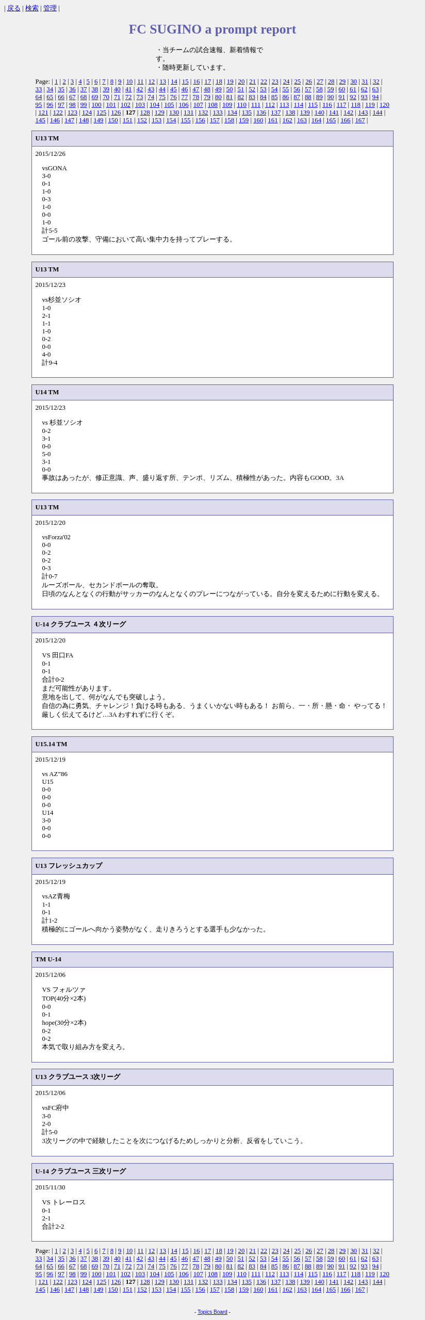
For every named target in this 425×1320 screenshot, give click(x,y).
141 (334, 112)
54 (274, 89)
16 (196, 81)
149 (98, 120)
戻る (14, 8)
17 (207, 81)
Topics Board (212, 1312)
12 (151, 81)
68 (83, 97)
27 (320, 81)
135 (247, 112)
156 (200, 120)
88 (308, 97)
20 (241, 81)
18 (219, 81)
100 (96, 104)
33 (39, 89)
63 (375, 89)
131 (188, 112)
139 (304, 112)
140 (319, 112)
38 (94, 89)
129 (160, 112)
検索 (32, 8)
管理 (50, 8)
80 (218, 97)
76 (173, 97)
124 (87, 112)
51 (240, 89)
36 (72, 89)
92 (353, 97)
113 (284, 104)
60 (341, 89)
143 (363, 112)
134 (232, 112)
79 (207, 97)
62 (364, 89)
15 (185, 81)
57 (308, 89)
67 (72, 97)
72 (128, 97)
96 (49, 104)
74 (151, 97)
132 (203, 112)
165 (331, 120)
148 (84, 120)
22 (263, 81)
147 (69, 120)
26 (308, 81)
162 (287, 120)
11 (140, 81)
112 (270, 104)
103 (140, 104)
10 (129, 81)
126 (116, 112)
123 (72, 112)
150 (113, 120)
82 (240, 97)
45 (173, 89)
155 (185, 120)
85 (274, 97)
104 (154, 104)
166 (345, 120)
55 (285, 89)
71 (117, 97)
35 (61, 89)
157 (215, 120)
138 (290, 112)
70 (106, 97)
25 (297, 81)
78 (195, 97)
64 (39, 97)
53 (263, 89)
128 (145, 112)
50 (229, 89)
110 (242, 104)
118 (356, 104)
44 (162, 89)
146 (55, 120)
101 (111, 104)
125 (101, 112)
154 (171, 120)
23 (275, 81)
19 (230, 81)
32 (376, 81)
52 (252, 89)
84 (263, 97)
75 (162, 97)
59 (331, 89)
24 (286, 81)
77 (185, 97)
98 (72, 104)
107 (198, 104)
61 (353, 89)
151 (128, 120)
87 (296, 97)
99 (83, 104)
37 (83, 89)
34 (49, 89)
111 (255, 104)
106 (183, 104)
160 (258, 120)
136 (261, 112)
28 (331, 81)
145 (40, 120)
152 (142, 120)
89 (319, 97)
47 (195, 89)
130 (174, 112)
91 (341, 97)
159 (244, 120)
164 (316, 120)
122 (58, 112)
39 (106, 89)
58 (319, 89)
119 (370, 104)
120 (384, 104)
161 (272, 120)
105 (169, 104)
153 (156, 120)
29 (342, 81)
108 (213, 104)
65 (49, 97)
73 (139, 97)
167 (360, 120)
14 (174, 81)
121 (43, 112)
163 (302, 120)
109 (227, 104)
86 (285, 97)
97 (61, 104)
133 (217, 112)
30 (353, 81)
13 (162, 81)
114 (298, 104)
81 (229, 97)
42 (139, 89)
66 (61, 97)
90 (331, 97)
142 (348, 112)
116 (327, 104)
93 (364, 97)
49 (218, 89)
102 (125, 104)
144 (377, 112)
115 (313, 104)
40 (117, 89)
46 (185, 89)
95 (39, 104)
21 (252, 81)
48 (207, 89)
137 (276, 112)
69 (94, 97)
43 (151, 89)
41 (128, 89)
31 (365, 81)
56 (296, 89)
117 (342, 104)
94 (375, 97)
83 (252, 97)
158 (229, 120)
